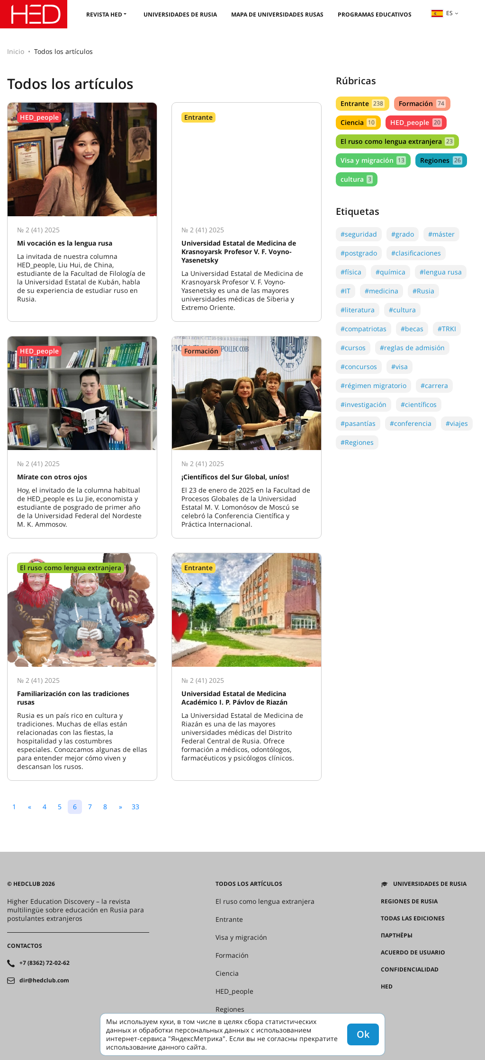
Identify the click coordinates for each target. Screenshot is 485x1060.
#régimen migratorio (373, 385)
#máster (441, 234)
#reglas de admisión (412, 347)
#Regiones (357, 442)
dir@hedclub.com (44, 980)
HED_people (415, 122)
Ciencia (358, 122)
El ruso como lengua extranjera (397, 141)
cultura (357, 179)
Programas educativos (375, 14)
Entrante (363, 103)
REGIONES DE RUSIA (409, 901)
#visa (399, 366)
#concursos (359, 366)
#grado (402, 234)
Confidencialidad (410, 969)
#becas (412, 328)
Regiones (441, 160)
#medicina (381, 290)
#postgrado (359, 252)
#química (390, 271)
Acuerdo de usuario (413, 952)
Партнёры (397, 935)
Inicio (15, 51)
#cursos (353, 347)
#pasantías (358, 423)
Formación (422, 103)
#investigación (363, 404)
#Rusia (423, 290)
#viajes (457, 423)
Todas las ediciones (413, 918)
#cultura (402, 309)
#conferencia (410, 423)
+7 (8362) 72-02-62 (44, 963)
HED (387, 986)
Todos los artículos (249, 884)
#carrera (434, 385)
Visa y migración (373, 160)
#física (351, 271)
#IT (345, 290)
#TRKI (447, 328)
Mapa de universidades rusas (277, 14)
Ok (363, 1034)
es (442, 13)
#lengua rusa (441, 271)
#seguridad (359, 234)
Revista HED (104, 14)
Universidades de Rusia (180, 14)
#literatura (358, 309)
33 (135, 806)
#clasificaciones (416, 252)
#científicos (419, 404)
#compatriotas (363, 328)
